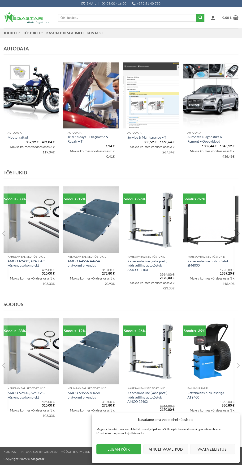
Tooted (12, 33)
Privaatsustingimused (39, 451)
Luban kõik (119, 449)
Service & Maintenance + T (146, 137)
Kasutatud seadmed (64, 33)
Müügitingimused (75, 451)
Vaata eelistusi (213, 449)
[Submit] (200, 18)
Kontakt (95, 33)
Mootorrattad (18, 137)
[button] (213, 17)
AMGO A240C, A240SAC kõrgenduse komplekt (26, 263)
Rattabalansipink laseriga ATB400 (205, 395)
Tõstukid (33, 33)
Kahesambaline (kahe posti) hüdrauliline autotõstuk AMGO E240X (147, 265)
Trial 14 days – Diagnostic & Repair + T (88, 139)
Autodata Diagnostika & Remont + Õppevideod (204, 139)
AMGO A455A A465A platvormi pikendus (84, 263)
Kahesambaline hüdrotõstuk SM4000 (208, 263)
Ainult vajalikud (166, 449)
